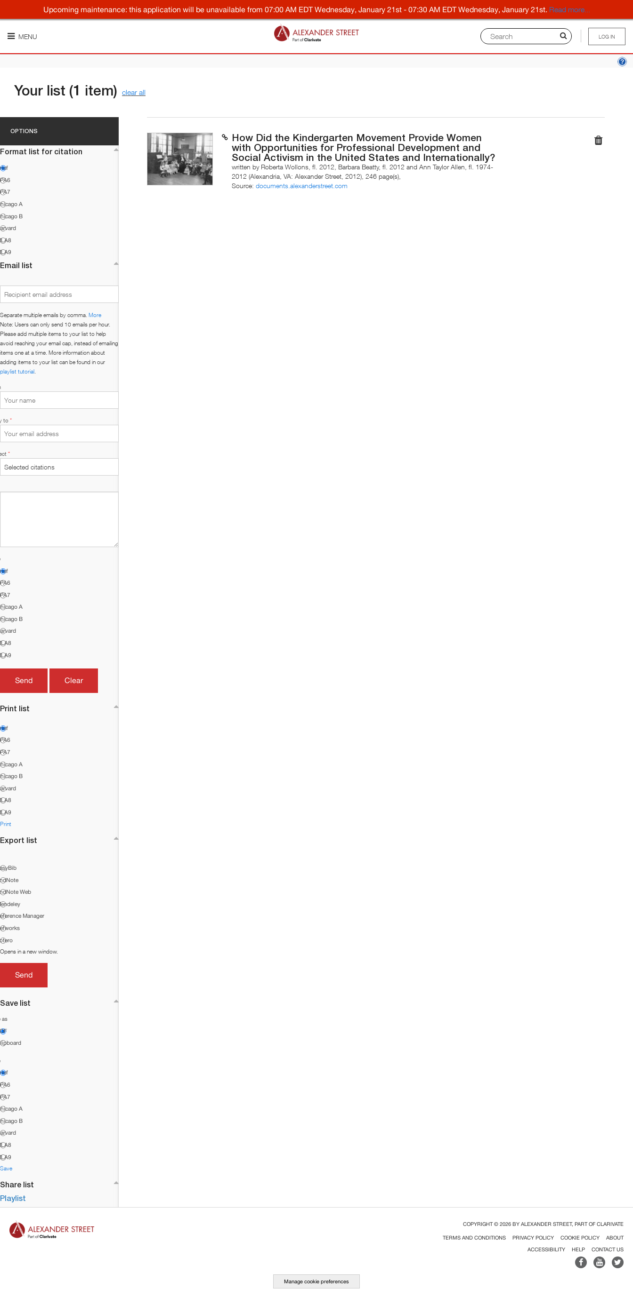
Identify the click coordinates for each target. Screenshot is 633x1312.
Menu (22, 36)
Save (6, 1168)
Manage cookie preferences (316, 1281)
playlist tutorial (17, 371)
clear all (134, 92)
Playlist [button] (13, 1197)
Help (578, 1249)
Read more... (569, 9)
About (615, 1237)
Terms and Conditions (474, 1237)
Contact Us (608, 1249)
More (95, 314)
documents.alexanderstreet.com (302, 186)
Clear (74, 680)
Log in (607, 36)
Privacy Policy (533, 1237)
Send (23, 680)
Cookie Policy (580, 1237)
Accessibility (546, 1249)
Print (5, 823)
